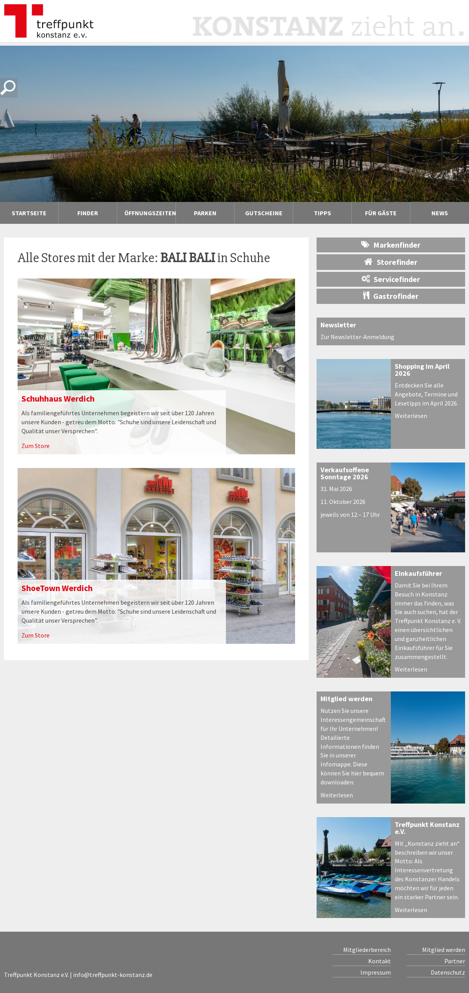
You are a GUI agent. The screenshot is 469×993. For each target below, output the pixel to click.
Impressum (375, 972)
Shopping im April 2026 (422, 370)
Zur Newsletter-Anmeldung (357, 337)
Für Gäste (381, 213)
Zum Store (35, 446)
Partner (454, 961)
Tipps (322, 213)
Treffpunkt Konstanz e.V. (427, 828)
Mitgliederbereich (367, 950)
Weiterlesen (411, 416)
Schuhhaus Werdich (58, 398)
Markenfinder (391, 245)
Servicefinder (391, 279)
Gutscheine (264, 213)
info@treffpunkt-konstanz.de (112, 975)
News (439, 213)
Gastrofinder (391, 296)
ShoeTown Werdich (57, 587)
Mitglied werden (346, 698)
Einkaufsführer (418, 573)
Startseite (29, 213)
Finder (87, 213)
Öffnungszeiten (149, 213)
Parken (205, 213)
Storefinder (390, 262)
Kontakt (379, 961)
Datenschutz (448, 972)
